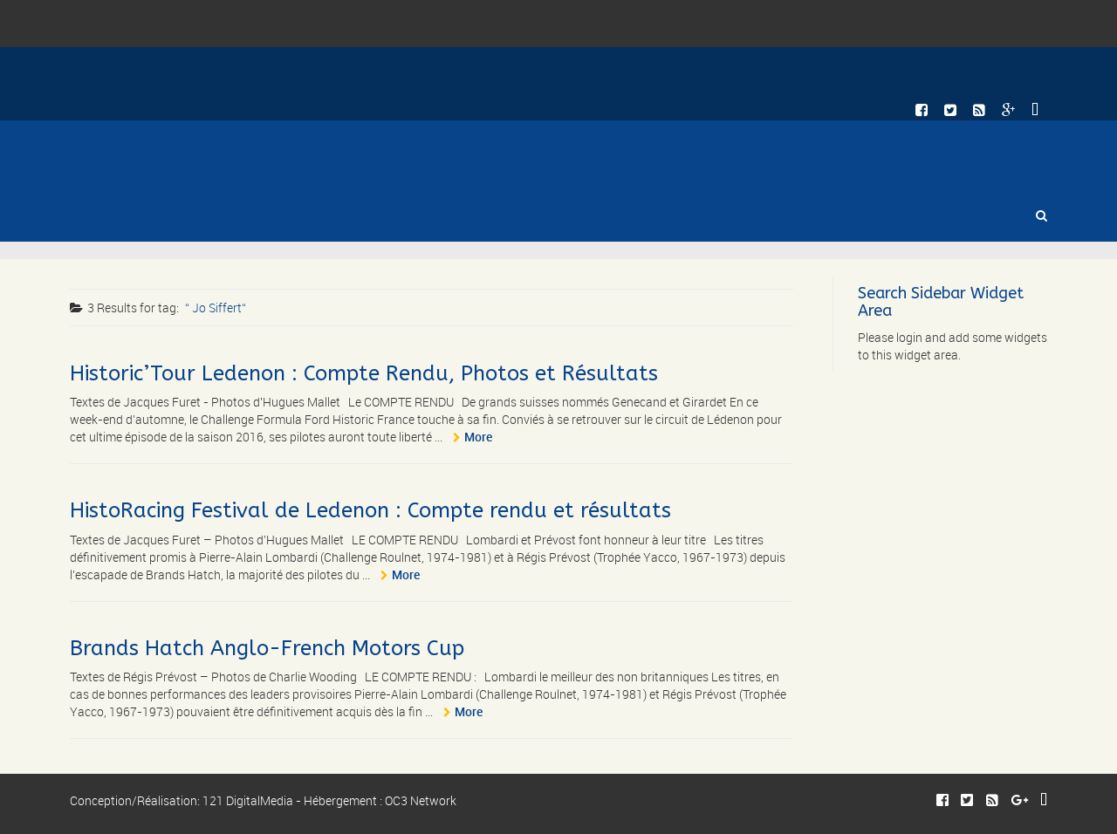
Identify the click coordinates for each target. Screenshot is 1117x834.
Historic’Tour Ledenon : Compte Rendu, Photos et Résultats (364, 373)
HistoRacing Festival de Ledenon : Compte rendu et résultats (370, 510)
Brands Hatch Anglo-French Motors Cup (267, 648)
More (478, 436)
